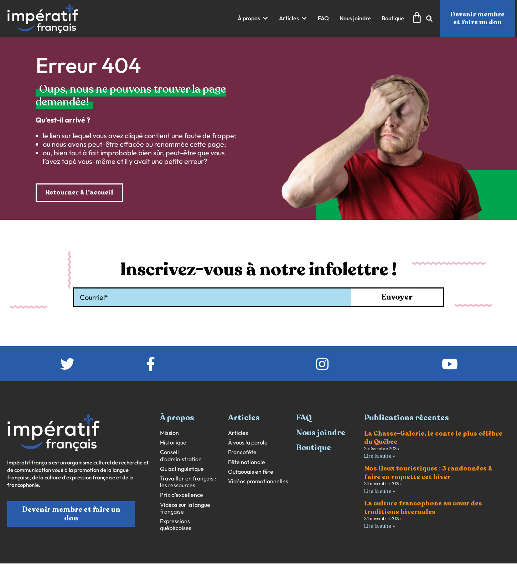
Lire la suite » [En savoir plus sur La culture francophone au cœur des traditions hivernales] (379, 526)
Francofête (242, 452)
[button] (253, 18)
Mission (169, 433)
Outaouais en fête (250, 471)
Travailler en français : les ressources (188, 482)
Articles (238, 433)
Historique (173, 442)
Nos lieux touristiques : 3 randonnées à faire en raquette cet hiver (428, 472)
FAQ (304, 417)
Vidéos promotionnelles (258, 481)
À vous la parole (248, 442)
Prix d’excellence (181, 495)
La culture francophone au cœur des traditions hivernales (423, 507)
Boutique (313, 447)
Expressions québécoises (175, 524)
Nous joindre (320, 432)
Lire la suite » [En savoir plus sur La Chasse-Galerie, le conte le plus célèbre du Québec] (379, 456)
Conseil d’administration (181, 455)
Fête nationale (246, 462)
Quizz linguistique (182, 469)
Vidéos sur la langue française (185, 508)
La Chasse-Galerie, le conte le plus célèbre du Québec (433, 437)
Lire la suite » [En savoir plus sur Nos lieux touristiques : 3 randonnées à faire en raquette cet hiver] (379, 491)
